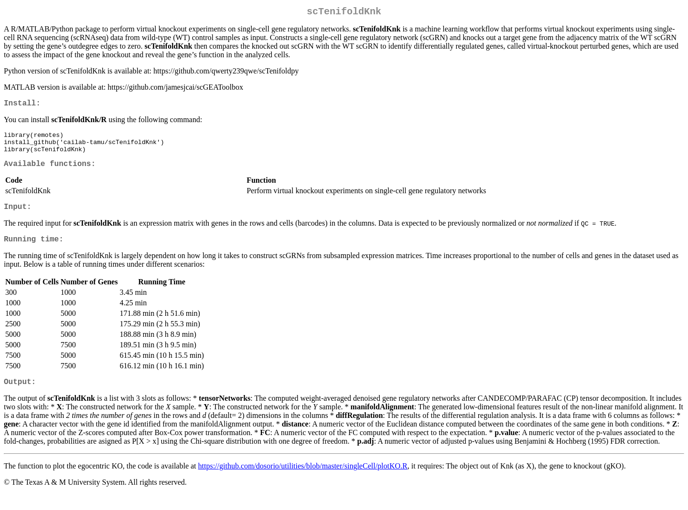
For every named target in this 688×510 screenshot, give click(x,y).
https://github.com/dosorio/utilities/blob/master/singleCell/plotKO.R (303, 482)
